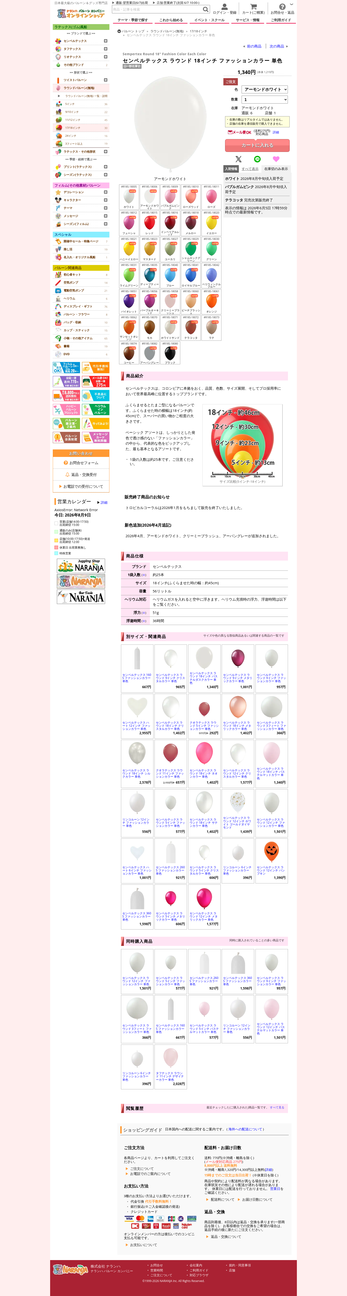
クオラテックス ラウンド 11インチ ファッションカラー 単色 (170, 773)
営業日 (275, 1189)
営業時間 (156, 1270)
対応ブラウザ (199, 1275)
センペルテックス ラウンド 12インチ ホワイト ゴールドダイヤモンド (237, 822)
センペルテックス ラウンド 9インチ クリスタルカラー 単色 (170, 678)
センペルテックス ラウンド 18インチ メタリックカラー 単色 (237, 725)
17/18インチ (198, 31)
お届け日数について (257, 1199)
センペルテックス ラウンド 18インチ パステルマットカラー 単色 (271, 773)
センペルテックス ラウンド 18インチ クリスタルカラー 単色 (170, 725)
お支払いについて (143, 1245)
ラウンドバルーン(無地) (167, 31)
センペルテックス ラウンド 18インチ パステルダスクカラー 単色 (204, 678)
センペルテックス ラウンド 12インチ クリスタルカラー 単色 (237, 773)
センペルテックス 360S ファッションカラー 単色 (136, 916)
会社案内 (196, 1265)
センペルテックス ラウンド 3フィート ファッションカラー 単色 (271, 725)
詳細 (104, 502)
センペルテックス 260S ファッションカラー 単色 (170, 870)
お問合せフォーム (81, 462)
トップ (133, 31)
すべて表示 (250, 169)
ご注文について (142, 1169)
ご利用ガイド (199, 1270)
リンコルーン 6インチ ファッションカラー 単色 (237, 870)
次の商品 (277, 46)
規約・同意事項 (240, 1265)
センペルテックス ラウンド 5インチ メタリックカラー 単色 (170, 916)
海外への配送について (245, 1129)
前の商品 (254, 46)
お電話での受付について (81, 486)
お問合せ (156, 1265)
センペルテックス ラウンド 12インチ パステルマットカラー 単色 (271, 1029)
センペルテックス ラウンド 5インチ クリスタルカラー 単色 (204, 870)
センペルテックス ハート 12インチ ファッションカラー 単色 (136, 725)
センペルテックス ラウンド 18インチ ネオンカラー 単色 (204, 773)
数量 (234, 99)
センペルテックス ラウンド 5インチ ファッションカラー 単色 (170, 822)
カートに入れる (257, 145)
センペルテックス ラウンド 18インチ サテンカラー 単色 (204, 822)
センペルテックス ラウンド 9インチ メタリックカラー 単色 (237, 678)
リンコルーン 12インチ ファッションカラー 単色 (136, 822)
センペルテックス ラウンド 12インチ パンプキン (271, 870)
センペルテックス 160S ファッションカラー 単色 (136, 678)
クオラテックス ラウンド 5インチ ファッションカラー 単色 (204, 725)
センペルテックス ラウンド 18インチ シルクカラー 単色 (136, 773)
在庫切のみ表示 (276, 169)
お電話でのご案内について (150, 1174)
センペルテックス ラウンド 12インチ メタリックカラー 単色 (204, 916)
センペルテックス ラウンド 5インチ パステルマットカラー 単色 (204, 1028)
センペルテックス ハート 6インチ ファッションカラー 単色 (137, 870)
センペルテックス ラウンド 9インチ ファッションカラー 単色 (271, 678)
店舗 (160, 2)
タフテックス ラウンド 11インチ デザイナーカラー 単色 (170, 1076)
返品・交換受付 (81, 474)
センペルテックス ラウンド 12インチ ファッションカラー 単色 (271, 822)
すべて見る (277, 1107)
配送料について (222, 1199)
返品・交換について (226, 1237)
